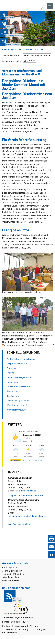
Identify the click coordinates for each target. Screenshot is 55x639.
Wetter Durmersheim (29, 431)
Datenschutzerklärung (17, 629)
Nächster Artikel (35, 49)
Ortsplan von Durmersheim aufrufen (25, 495)
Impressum (20, 625)
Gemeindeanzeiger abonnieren (17, 617)
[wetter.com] (15, 461)
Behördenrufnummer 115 (14, 621)
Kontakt (6, 625)
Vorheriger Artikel (12, 49)
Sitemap (34, 625)
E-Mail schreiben (10, 580)
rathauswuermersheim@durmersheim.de (27, 515)
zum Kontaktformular (18, 523)
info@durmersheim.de (25, 490)
